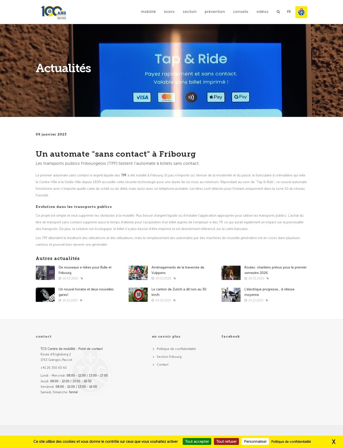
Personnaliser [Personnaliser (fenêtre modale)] (255, 441)
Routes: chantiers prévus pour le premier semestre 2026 (275, 270)
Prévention (215, 12)
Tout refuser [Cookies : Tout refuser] (226, 441)
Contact (162, 364)
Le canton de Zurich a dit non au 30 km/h (178, 292)
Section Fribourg (169, 356)
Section (190, 12)
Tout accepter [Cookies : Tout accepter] (197, 441)
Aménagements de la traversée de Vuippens (177, 270)
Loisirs (169, 12)
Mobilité (148, 12)
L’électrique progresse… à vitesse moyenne (269, 292)
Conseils (240, 12)
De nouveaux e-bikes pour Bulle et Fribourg (85, 270)
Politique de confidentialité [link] (291, 442)
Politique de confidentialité (176, 349)
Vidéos (263, 12)
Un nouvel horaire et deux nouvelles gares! (86, 292)
